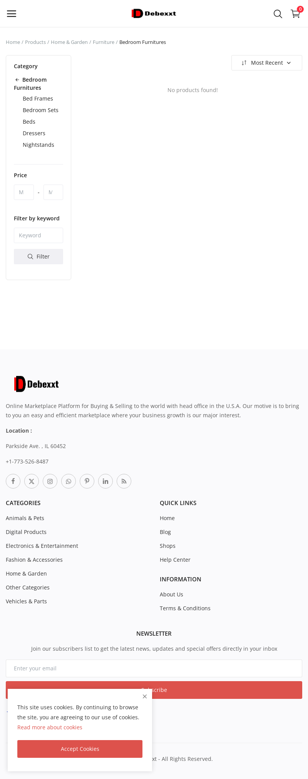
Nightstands (38, 144)
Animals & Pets (25, 518)
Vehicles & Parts (26, 601)
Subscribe (154, 689)
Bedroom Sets (41, 110)
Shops (168, 545)
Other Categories (28, 587)
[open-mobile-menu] (11, 13)
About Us (171, 594)
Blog (165, 532)
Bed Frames (38, 98)
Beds (29, 121)
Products (35, 42)
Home (13, 42)
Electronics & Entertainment (42, 545)
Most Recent (265, 63)
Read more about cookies (49, 727)
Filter (39, 256)
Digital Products (26, 532)
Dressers (34, 133)
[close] (144, 696)
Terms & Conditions (185, 608)
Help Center (175, 559)
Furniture (103, 42)
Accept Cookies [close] (80, 748)
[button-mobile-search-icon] (278, 13)
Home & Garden (69, 42)
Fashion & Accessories (34, 559)
